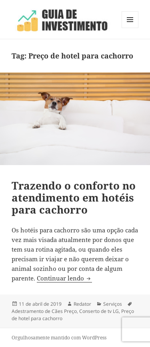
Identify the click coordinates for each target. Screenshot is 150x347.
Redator (82, 304)
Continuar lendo (64, 278)
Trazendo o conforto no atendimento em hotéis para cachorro (74, 197)
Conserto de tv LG (99, 311)
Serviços (112, 304)
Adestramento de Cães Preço (44, 311)
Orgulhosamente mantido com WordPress (59, 337)
